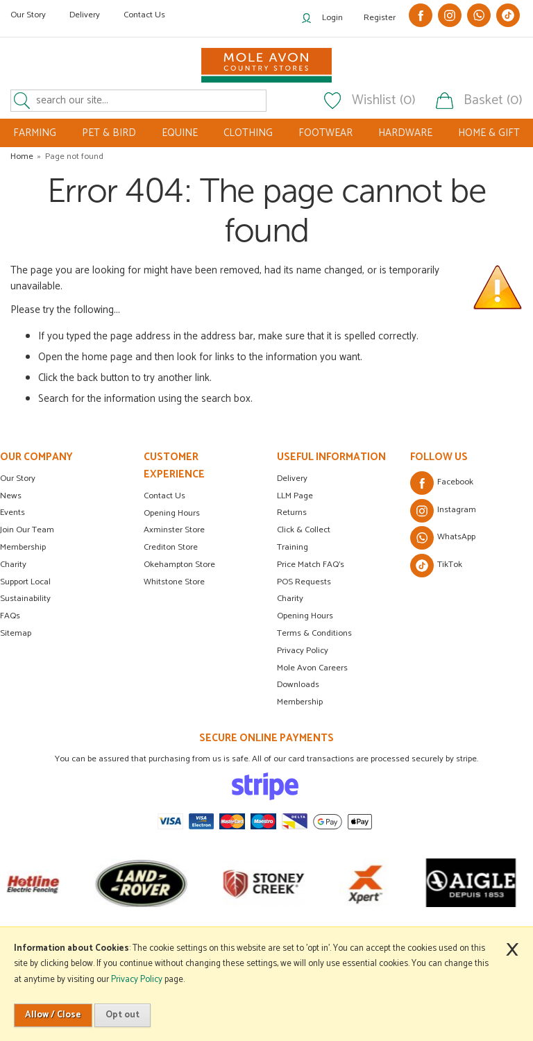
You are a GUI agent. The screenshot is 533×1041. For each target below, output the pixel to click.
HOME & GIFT (489, 132)
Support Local (25, 582)
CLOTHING (248, 132)
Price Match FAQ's (310, 564)
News (11, 496)
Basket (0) (493, 101)
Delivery (84, 15)
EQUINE (180, 132)
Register (380, 17)
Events (12, 512)
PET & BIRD (109, 132)
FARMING (34, 132)
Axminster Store (174, 530)
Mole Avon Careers (312, 668)
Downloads (298, 684)
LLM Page (295, 496)
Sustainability (25, 598)
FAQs (10, 616)
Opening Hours (172, 513)
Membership (23, 547)
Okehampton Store (179, 564)
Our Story (28, 15)
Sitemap (15, 633)
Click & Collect (303, 530)
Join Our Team (27, 530)
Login (332, 17)
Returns (292, 512)
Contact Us (144, 15)
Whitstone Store (174, 582)
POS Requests (304, 582)
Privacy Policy (302, 650)
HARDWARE (405, 132)
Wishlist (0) (384, 101)
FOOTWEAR (325, 132)
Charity (13, 564)
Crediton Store (171, 547)
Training (292, 547)
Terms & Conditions (314, 633)
